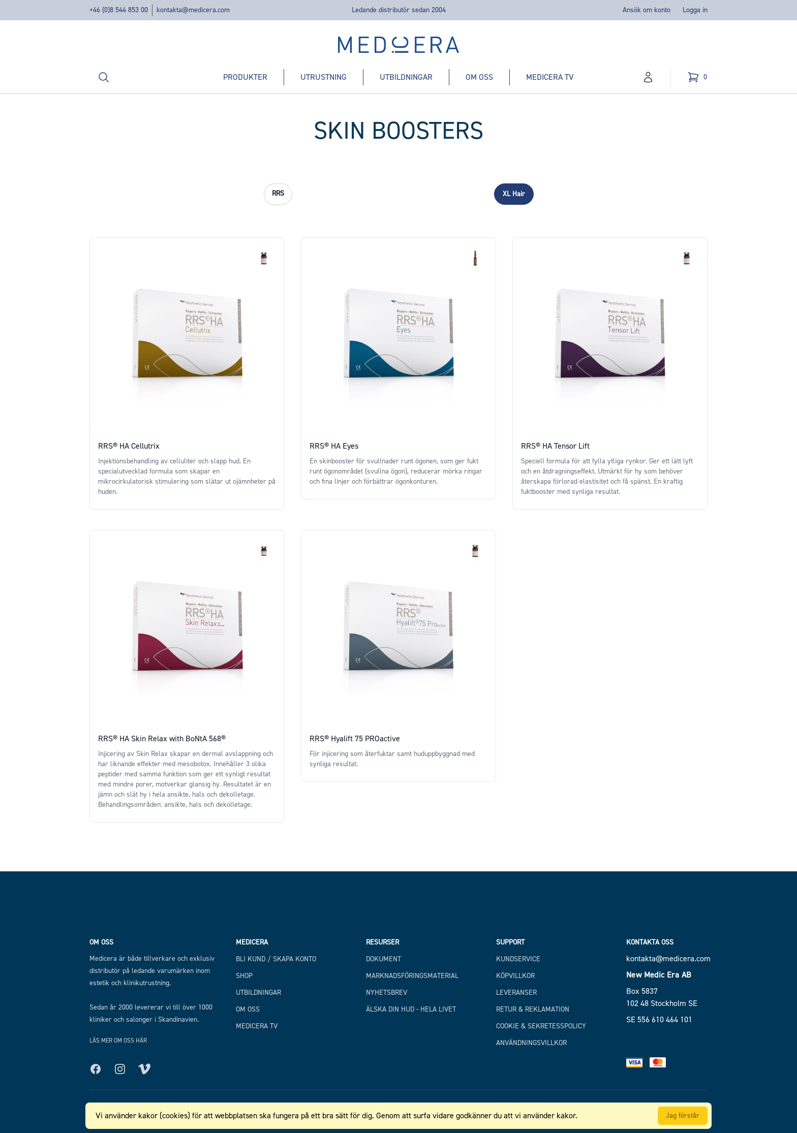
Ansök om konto (646, 10)
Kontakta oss (649, 942)
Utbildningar (406, 77)
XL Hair (514, 194)
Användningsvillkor (531, 1043)
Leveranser (516, 992)
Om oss (479, 77)
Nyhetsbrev (386, 992)
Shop (244, 976)
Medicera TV (550, 77)
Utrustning (323, 77)
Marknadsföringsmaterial (412, 976)
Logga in (695, 10)
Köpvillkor (515, 976)
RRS (278, 193)
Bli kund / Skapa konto (276, 959)
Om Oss (248, 1009)
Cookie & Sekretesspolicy (541, 1026)
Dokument (383, 959)
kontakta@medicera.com (193, 10)
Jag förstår (682, 1115)
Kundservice (518, 959)
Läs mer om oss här (118, 1040)
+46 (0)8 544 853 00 (118, 10)
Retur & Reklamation (532, 1009)
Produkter (245, 77)
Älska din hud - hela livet (411, 1009)
